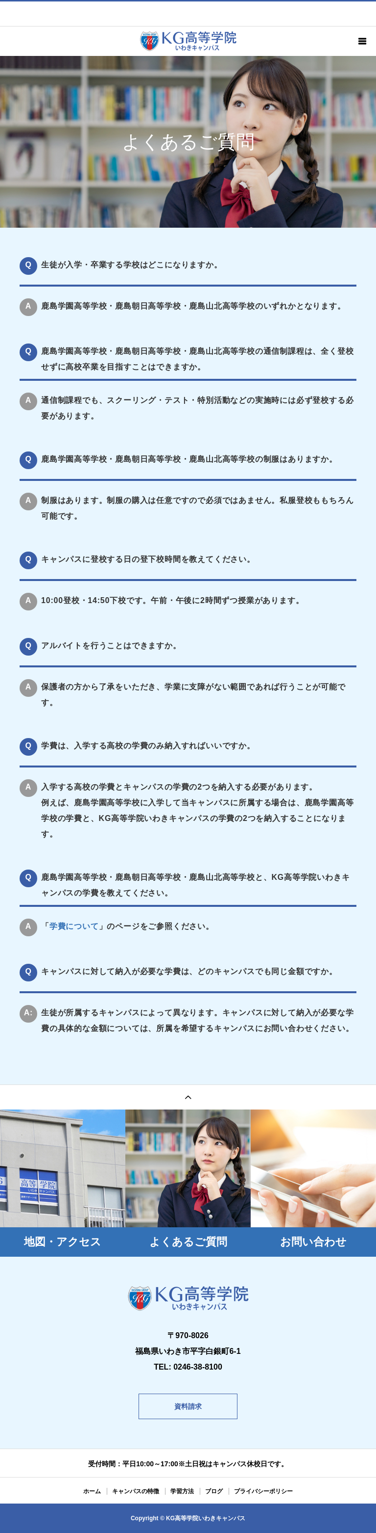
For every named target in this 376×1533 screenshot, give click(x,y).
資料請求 (188, 1406)
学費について (74, 926)
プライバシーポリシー (263, 1491)
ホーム (92, 1491)
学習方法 (182, 1491)
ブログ (214, 1491)
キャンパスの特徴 (135, 1491)
